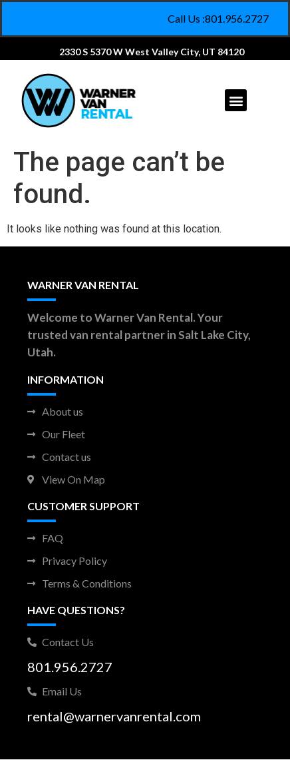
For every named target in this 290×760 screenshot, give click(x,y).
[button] (236, 100)
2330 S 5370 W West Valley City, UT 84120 (151, 51)
